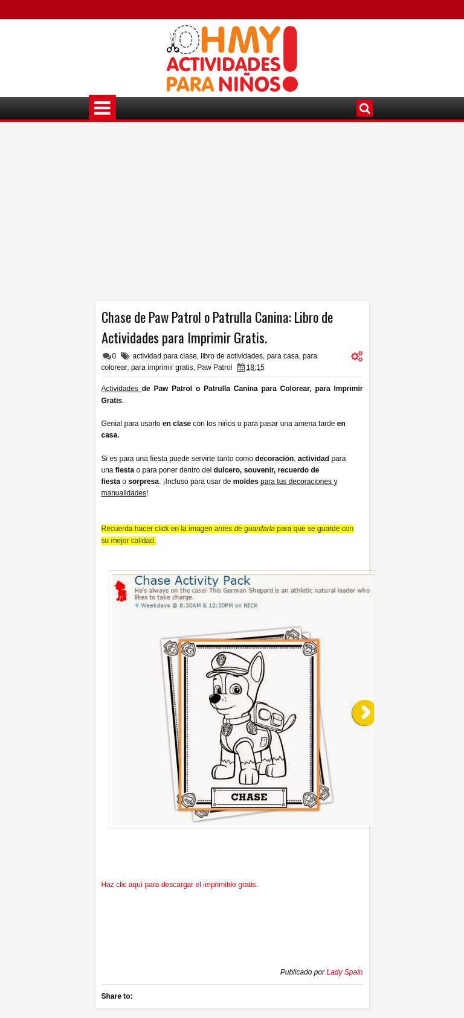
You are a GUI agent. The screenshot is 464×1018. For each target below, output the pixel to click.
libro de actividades (232, 356)
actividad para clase (165, 356)
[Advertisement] (232, 215)
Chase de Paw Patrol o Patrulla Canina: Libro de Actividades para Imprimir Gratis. (217, 327)
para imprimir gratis (162, 367)
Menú (102, 108)
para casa (283, 356)
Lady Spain (344, 972)
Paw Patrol (214, 367)
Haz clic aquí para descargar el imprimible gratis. (180, 884)
